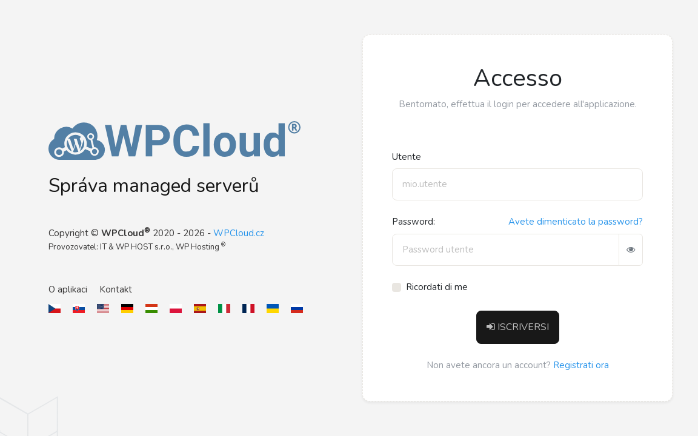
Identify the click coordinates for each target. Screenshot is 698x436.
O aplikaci (67, 289)
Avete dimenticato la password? (575, 222)
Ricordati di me (437, 287)
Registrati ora (581, 365)
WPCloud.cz (238, 233)
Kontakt (115, 289)
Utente (406, 157)
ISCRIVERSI (518, 327)
